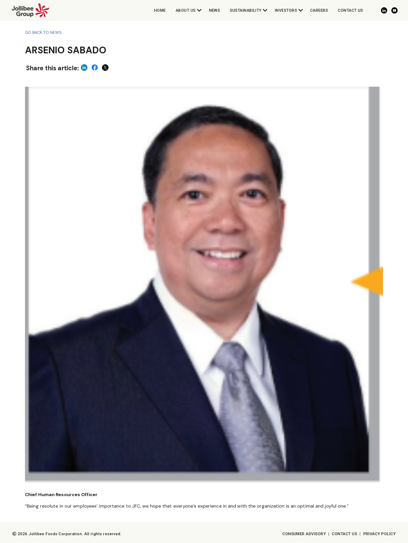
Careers (319, 10)
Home (160, 10)
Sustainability (245, 10)
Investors (286, 10)
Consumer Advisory (304, 534)
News (214, 10)
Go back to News (43, 32)
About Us (186, 10)
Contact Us (350, 10)
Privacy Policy (379, 534)
